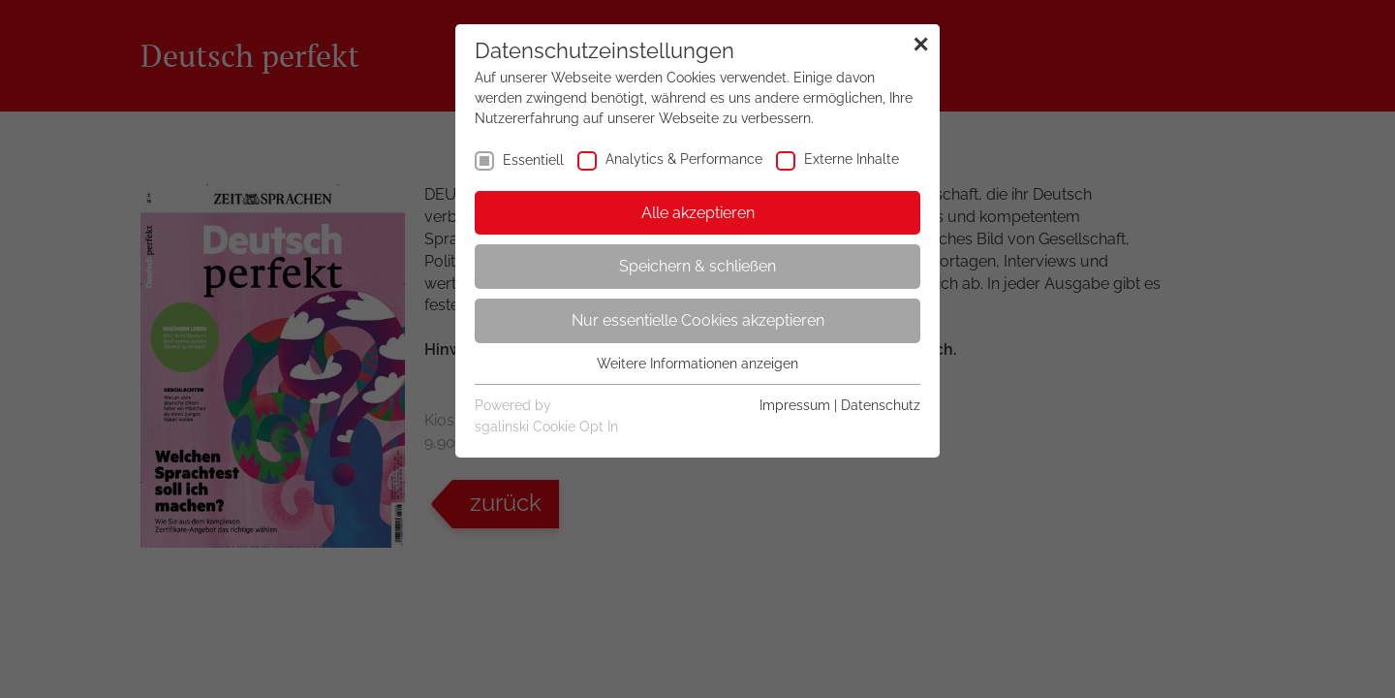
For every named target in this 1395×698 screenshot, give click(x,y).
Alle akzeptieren (698, 213)
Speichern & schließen (697, 266)
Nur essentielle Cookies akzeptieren (698, 320)
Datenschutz (880, 405)
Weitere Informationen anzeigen (697, 363)
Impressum (795, 405)
